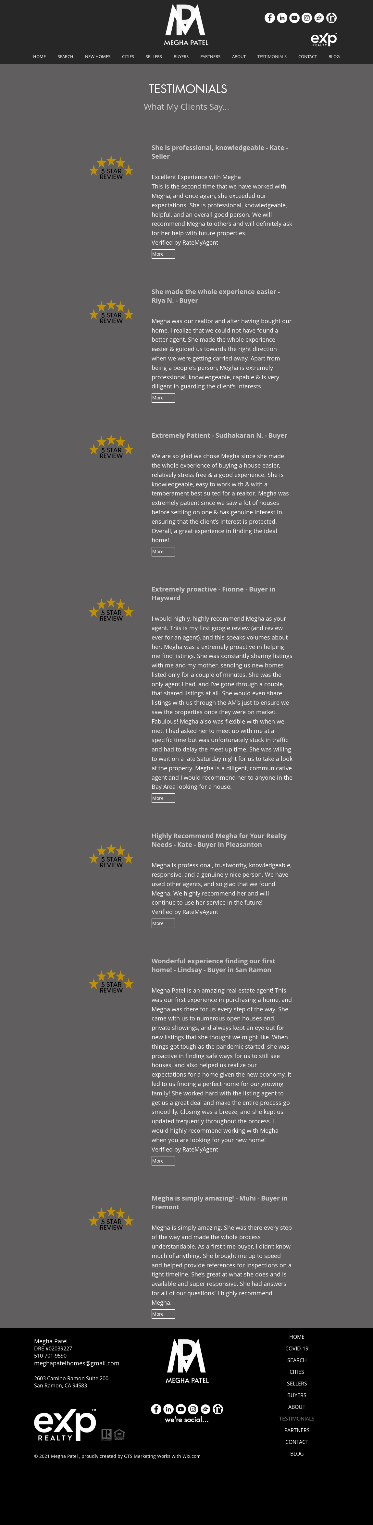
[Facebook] (270, 18)
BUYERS (296, 1395)
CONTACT (296, 1442)
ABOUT (296, 1406)
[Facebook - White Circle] (156, 1409)
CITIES (297, 1371)
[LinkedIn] (282, 18)
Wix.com (191, 1456)
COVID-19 (296, 1348)
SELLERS (297, 1383)
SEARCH (297, 1360)
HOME (297, 1336)
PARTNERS (297, 1430)
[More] (163, 254)
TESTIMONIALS (297, 1418)
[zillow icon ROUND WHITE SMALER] (319, 18)
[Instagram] (307, 18)
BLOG (297, 1453)
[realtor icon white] (331, 18)
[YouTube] (294, 18)
